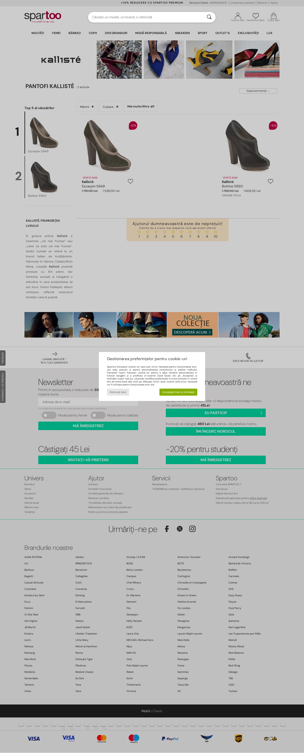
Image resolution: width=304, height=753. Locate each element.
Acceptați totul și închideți (178, 392)
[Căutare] (209, 17)
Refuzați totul (118, 392)
